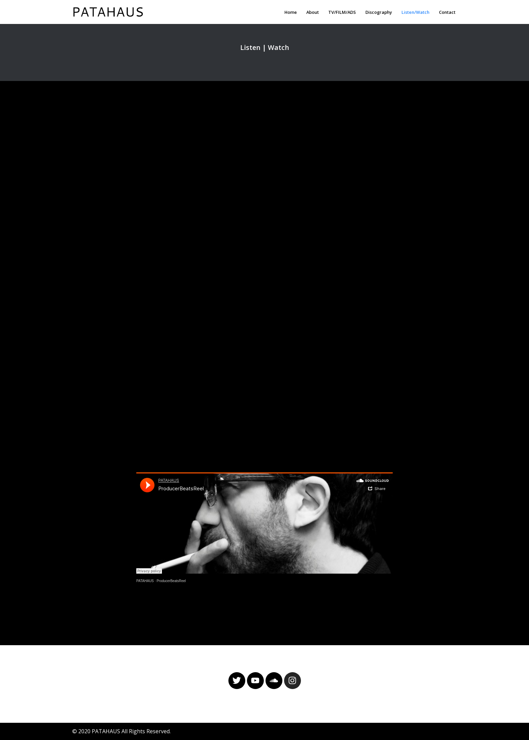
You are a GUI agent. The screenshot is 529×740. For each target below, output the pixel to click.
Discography (378, 12)
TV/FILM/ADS (342, 12)
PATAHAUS (145, 581)
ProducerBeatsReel (171, 581)
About (312, 12)
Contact (447, 12)
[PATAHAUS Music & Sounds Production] (109, 12)
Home (290, 12)
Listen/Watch (415, 12)
